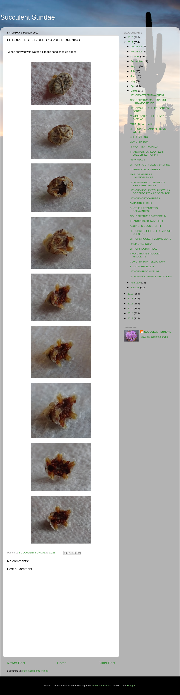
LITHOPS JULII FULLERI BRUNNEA (150, 164)
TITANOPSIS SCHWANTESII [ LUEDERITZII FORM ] (147, 153)
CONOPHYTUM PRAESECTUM (148, 216)
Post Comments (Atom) (35, 670)
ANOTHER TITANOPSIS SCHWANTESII (144, 210)
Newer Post (16, 663)
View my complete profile (154, 336)
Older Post (107, 663)
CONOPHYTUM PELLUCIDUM (147, 261)
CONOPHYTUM (139, 141)
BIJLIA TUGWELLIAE (142, 266)
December (137, 46)
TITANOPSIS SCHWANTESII (146, 221)
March (134, 90)
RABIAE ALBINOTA (141, 243)
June (134, 76)
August (135, 66)
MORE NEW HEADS (141, 124)
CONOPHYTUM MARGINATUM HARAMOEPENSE (148, 101)
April (133, 86)
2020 (131, 37)
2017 (131, 298)
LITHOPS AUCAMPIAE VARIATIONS (151, 276)
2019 (131, 42)
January (135, 287)
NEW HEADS (137, 159)
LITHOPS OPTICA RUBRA (145, 198)
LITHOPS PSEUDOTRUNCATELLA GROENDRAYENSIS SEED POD (150, 192)
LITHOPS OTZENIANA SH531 (147, 95)
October (135, 56)
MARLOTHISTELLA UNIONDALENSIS (141, 176)
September (137, 61)
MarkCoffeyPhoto (101, 685)
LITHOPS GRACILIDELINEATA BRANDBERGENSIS (147, 184)
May (133, 81)
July (133, 71)
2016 (131, 303)
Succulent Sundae (27, 17)
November (137, 51)
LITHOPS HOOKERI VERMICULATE (151, 238)
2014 (131, 313)
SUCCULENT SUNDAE (157, 331)
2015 (131, 308)
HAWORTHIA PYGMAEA (144, 146)
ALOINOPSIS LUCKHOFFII (145, 225)
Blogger (130, 685)
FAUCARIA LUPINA (141, 203)
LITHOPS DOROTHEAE (143, 248)
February (136, 282)
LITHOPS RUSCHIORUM (144, 271)
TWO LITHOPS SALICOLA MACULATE (145, 255)
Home (61, 663)
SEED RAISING (139, 137)
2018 (131, 293)
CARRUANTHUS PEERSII (145, 169)
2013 (131, 318)
